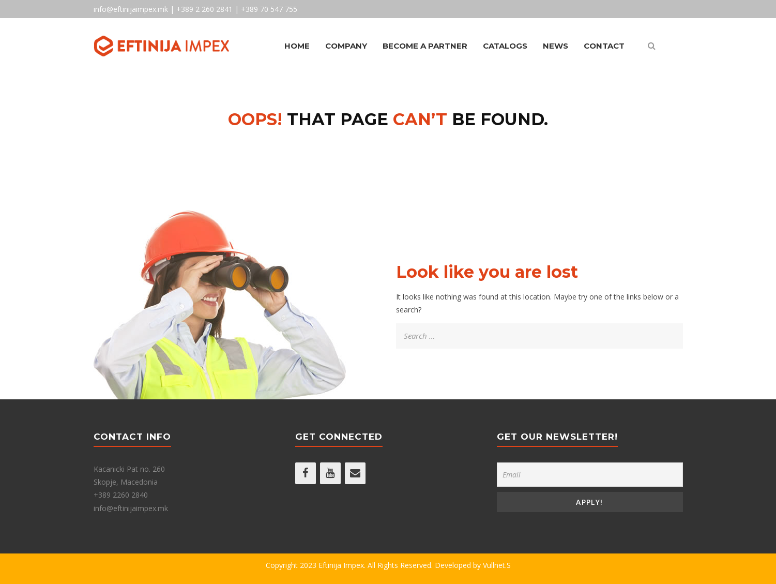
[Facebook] (305, 473)
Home (297, 46)
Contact (604, 46)
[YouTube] (330, 473)
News (555, 46)
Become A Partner (425, 46)
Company (346, 46)
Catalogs (505, 46)
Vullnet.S (497, 565)
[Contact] (355, 473)
